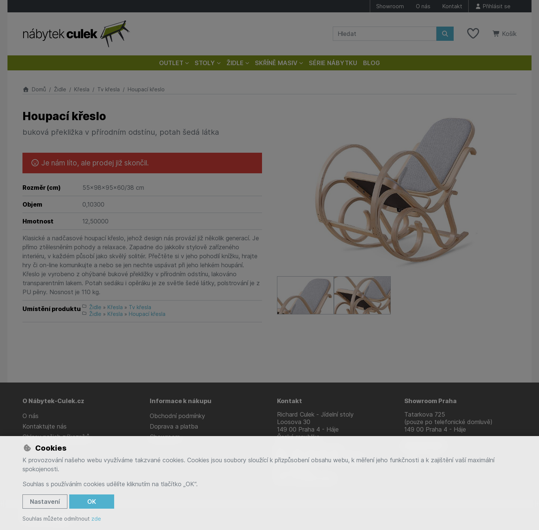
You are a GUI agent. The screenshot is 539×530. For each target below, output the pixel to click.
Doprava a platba (174, 426)
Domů (34, 89)
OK (91, 501)
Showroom (390, 6)
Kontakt (452, 6)
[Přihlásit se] (493, 6)
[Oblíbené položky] (473, 33)
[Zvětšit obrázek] (397, 189)
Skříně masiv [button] (276, 63)
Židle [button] (235, 63)
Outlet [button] (171, 63)
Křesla (81, 89)
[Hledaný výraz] (384, 34)
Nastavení (45, 501)
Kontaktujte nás (44, 426)
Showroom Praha (430, 401)
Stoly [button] (205, 63)
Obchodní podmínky (177, 416)
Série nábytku (333, 63)
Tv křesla (108, 89)
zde (96, 518)
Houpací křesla (147, 314)
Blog (371, 63)
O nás (423, 6)
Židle (60, 89)
